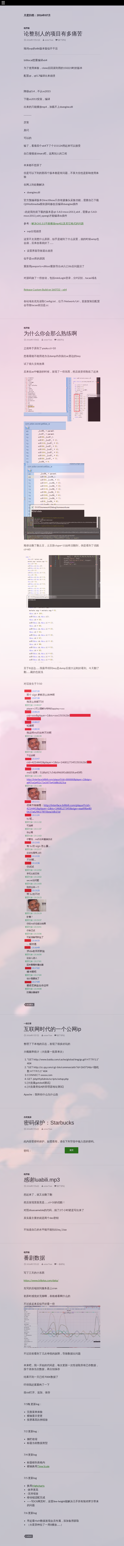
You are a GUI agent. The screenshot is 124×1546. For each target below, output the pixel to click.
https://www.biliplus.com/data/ (41, 1280)
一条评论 (61, 1264)
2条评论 (60, 339)
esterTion (49, 40)
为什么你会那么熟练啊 (50, 333)
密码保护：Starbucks (49, 1123)
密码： (44, 1150)
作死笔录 (27, 1117)
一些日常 (27, 1023)
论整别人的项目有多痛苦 (53, 34)
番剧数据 (34, 1258)
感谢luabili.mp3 (42, 1180)
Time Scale (43, 1466)
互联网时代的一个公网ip (52, 1029)
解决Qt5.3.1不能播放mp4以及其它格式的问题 (57, 223)
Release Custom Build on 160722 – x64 (45, 289)
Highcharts (38, 1485)
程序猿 (27, 28)
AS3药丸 (29, 1004)
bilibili (29, 1536)
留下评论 (62, 40)
